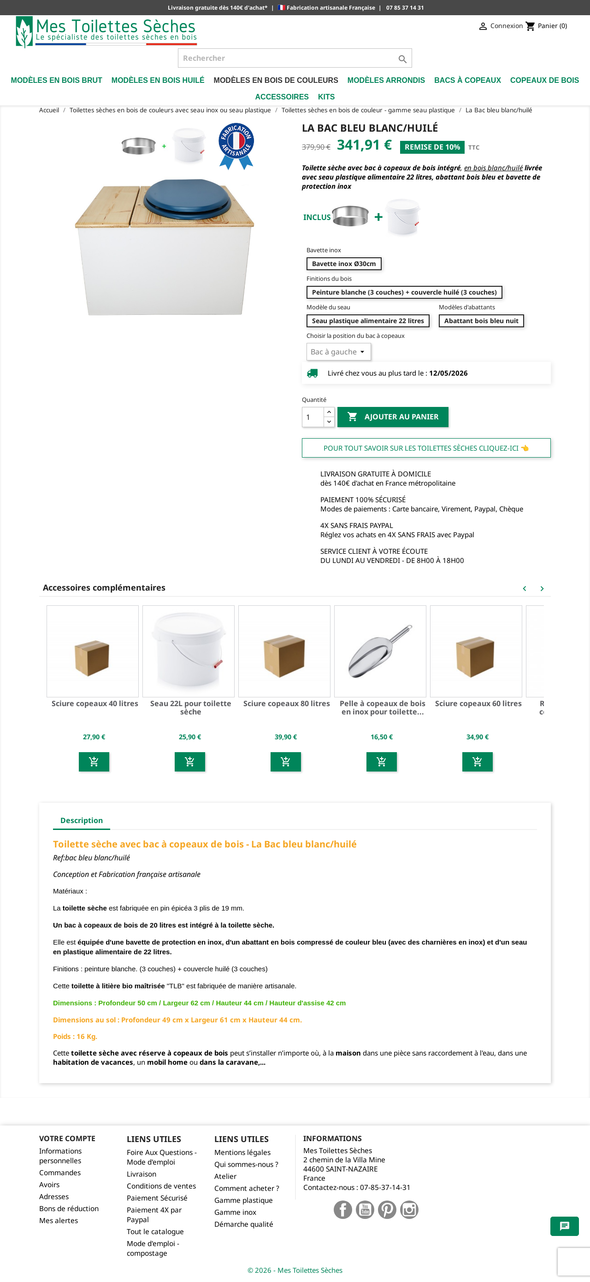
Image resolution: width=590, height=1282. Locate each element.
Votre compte (67, 1138)
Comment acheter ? (246, 1188)
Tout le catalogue (155, 1231)
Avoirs (49, 1184)
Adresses (54, 1196)
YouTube (365, 1210)
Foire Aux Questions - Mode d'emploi (162, 1157)
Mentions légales (242, 1152)
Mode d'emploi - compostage (153, 1248)
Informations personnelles (60, 1156)
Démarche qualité (243, 1224)
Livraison (141, 1174)
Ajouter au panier (393, 417)
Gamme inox (235, 1212)
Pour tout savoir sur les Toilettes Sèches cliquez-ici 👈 (426, 447)
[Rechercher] (295, 58)
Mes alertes (58, 1220)
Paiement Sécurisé (157, 1198)
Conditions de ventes (161, 1186)
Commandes (60, 1173)
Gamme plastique (243, 1200)
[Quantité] (313, 417)
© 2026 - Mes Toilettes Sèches (295, 1270)
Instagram (409, 1210)
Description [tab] (81, 820)
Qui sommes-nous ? (246, 1164)
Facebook (343, 1210)
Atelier (225, 1176)
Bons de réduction (69, 1208)
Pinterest (387, 1210)
